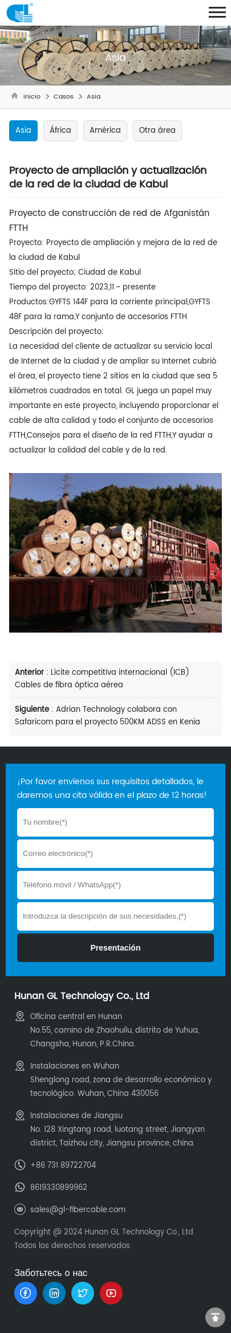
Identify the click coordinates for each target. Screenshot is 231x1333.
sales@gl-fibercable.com (77, 1210)
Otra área (157, 131)
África (60, 131)
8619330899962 (58, 1188)
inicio (31, 97)
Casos (64, 97)
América (105, 131)
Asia (93, 97)
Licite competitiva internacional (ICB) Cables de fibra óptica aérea (102, 679)
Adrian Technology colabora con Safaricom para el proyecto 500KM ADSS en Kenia (107, 716)
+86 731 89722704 (63, 1166)
